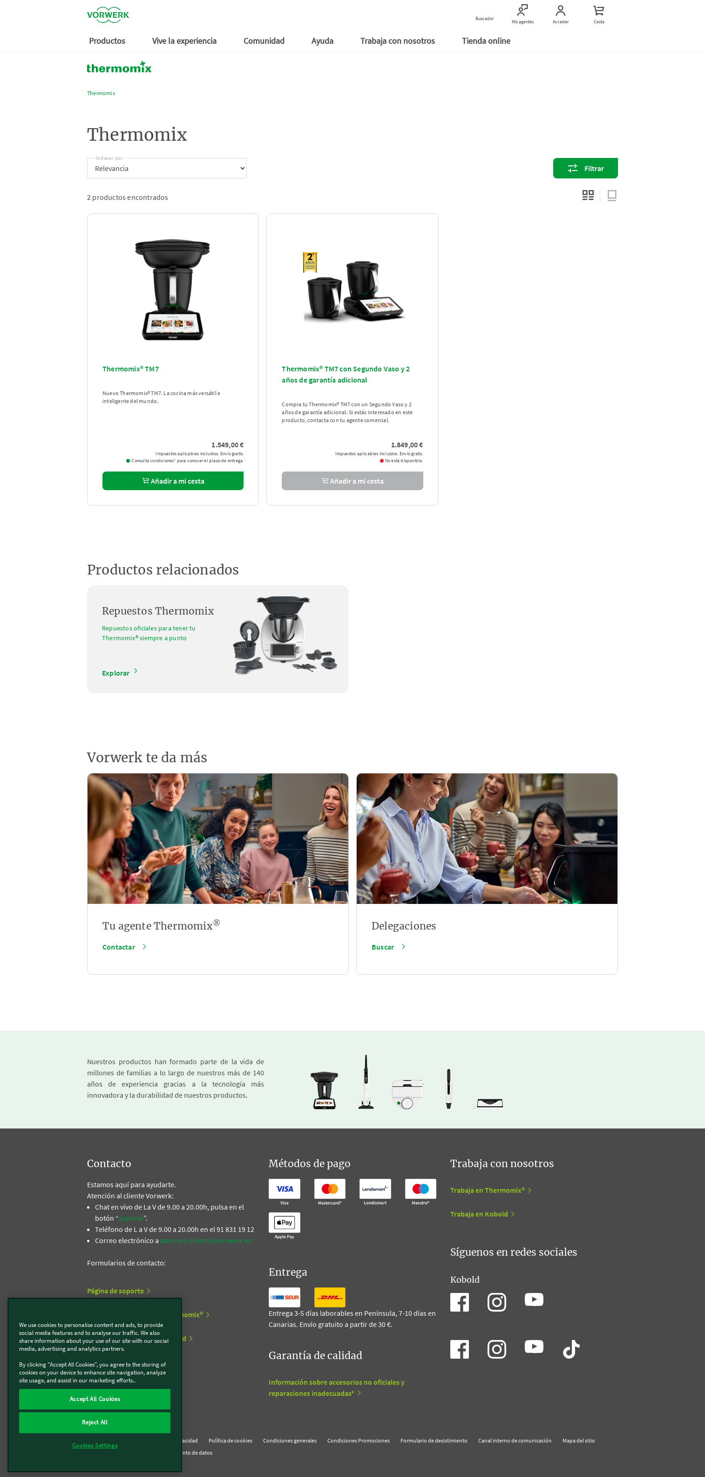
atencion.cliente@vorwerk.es (205, 1240)
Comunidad (265, 40)
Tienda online (487, 40)
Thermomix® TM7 (130, 368)
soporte (131, 1218)
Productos (108, 40)
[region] (94, 1385)
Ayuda (323, 40)
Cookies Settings (95, 1446)
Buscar (383, 946)
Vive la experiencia (185, 40)
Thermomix (101, 92)
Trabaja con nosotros (398, 40)
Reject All (95, 1422)
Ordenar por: (109, 156)
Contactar (118, 946)
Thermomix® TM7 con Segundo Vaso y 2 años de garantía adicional (346, 374)
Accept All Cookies (95, 1399)
